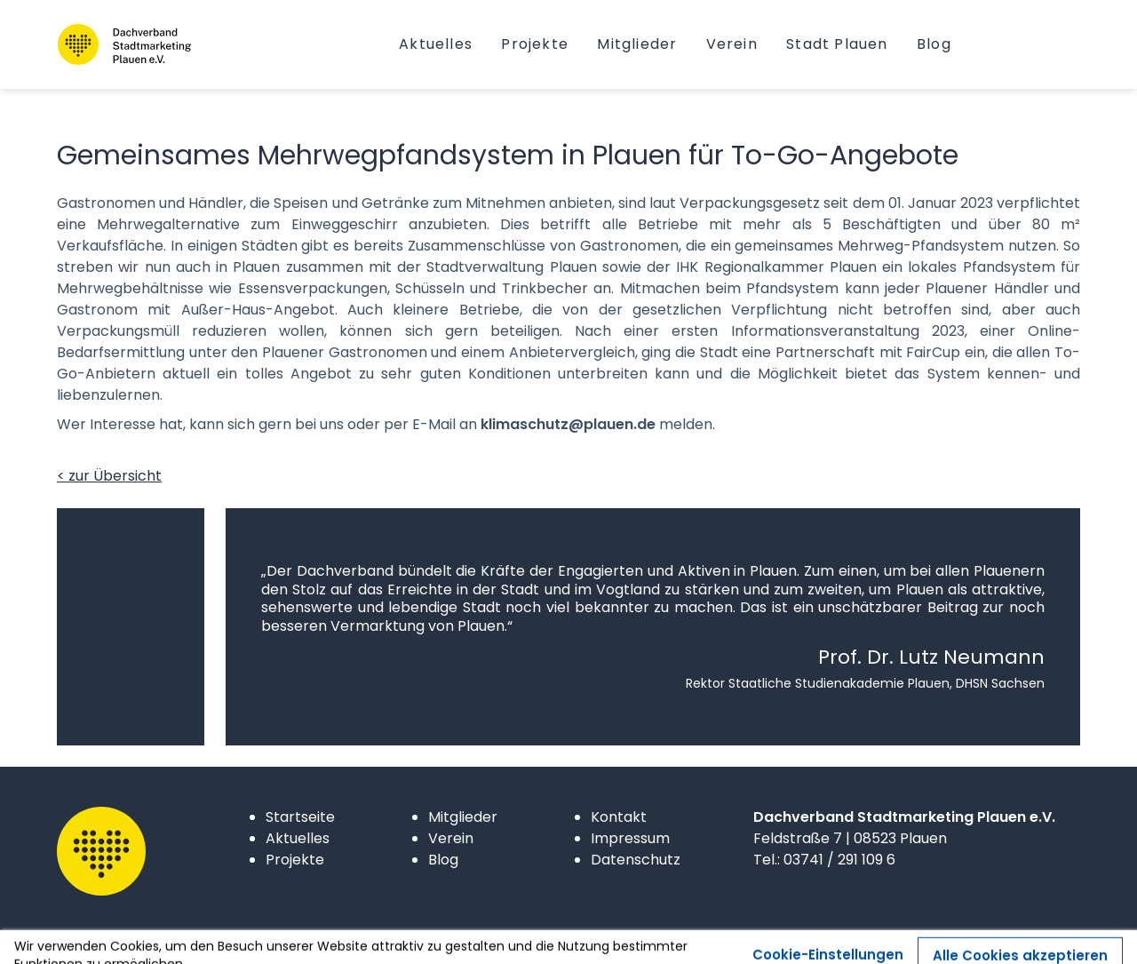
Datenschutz (635, 859)
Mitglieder (462, 817)
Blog (443, 859)
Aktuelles (298, 838)
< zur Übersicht (109, 476)
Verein (450, 838)
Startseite (300, 817)
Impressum (630, 838)
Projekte (295, 859)
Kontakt (619, 817)
